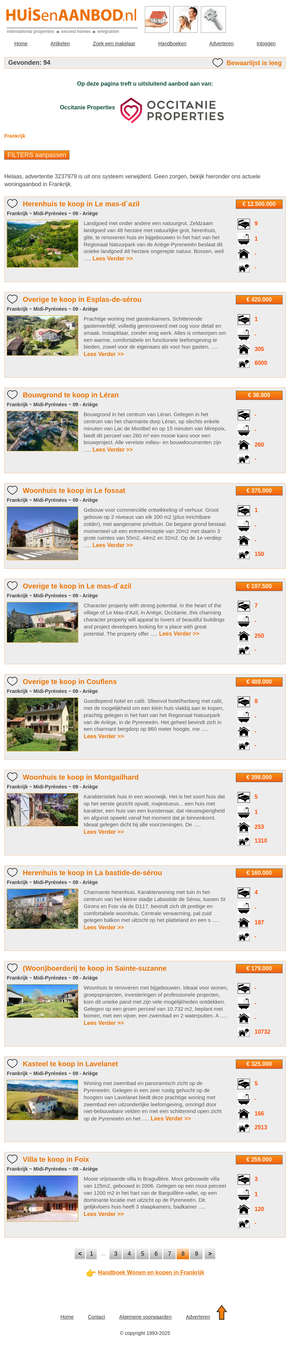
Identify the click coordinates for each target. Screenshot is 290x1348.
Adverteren (221, 43)
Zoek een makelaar (114, 43)
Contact (96, 1317)
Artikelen (60, 43)
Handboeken (172, 43)
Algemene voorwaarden (145, 1317)
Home (20, 43)
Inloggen (266, 43)
